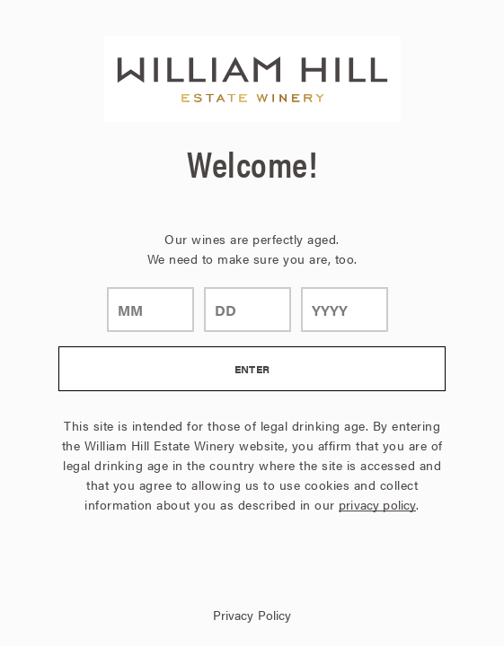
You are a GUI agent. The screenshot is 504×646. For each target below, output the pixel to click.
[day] (247, 309)
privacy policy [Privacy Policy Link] (377, 504)
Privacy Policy (252, 615)
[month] (150, 309)
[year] (344, 309)
